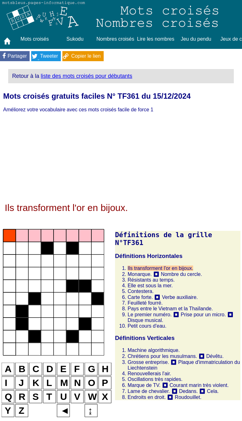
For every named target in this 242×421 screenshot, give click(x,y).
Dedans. (188, 391)
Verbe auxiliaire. (180, 297)
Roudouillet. (188, 397)
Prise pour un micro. (203, 314)
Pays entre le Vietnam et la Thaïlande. (170, 308)
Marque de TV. (144, 385)
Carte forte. (140, 297)
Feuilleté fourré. (145, 303)
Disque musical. (145, 320)
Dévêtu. (214, 356)
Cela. (213, 391)
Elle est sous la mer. (150, 285)
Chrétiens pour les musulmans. (162, 356)
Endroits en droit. (147, 397)
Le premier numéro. (150, 314)
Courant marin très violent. (199, 385)
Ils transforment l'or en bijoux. (160, 268)
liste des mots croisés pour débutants (86, 76)
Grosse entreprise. (148, 362)
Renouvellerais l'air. (149, 373)
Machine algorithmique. (154, 350)
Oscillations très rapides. (155, 379)
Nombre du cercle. (181, 274)
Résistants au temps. (151, 280)
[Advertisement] (121, 158)
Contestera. (141, 291)
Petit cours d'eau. (147, 326)
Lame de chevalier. (149, 391)
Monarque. (140, 274)
